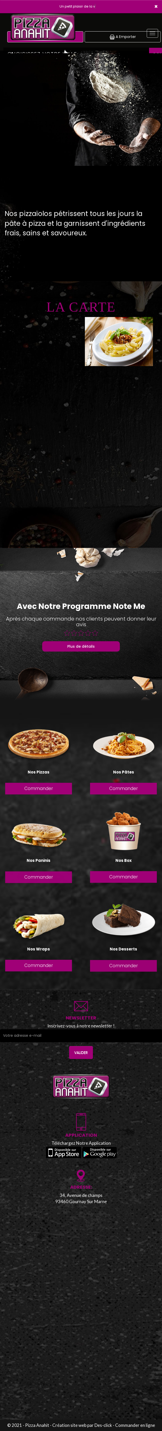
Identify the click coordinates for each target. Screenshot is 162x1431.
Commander (38, 789)
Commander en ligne (135, 1425)
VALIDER (81, 1052)
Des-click (103, 1425)
